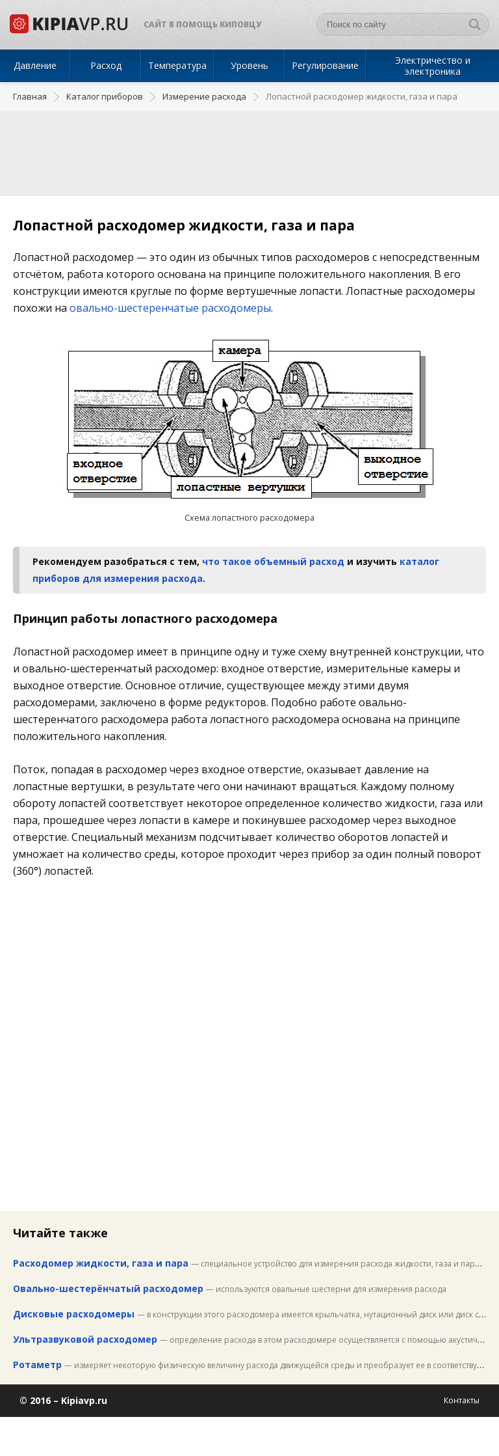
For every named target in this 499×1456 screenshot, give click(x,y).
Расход (106, 65)
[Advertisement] (249, 147)
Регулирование (325, 65)
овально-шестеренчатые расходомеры (170, 308)
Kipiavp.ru (84, 1400)
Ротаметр (37, 1364)
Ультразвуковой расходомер (85, 1339)
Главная (30, 96)
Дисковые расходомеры (73, 1314)
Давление (35, 65)
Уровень (249, 65)
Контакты (462, 1400)
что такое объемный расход (273, 561)
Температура (177, 65)
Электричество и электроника (432, 65)
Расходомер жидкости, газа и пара (100, 1263)
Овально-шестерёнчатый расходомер (108, 1288)
